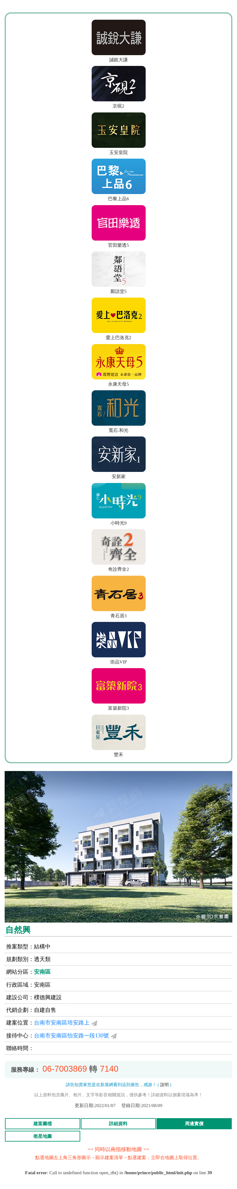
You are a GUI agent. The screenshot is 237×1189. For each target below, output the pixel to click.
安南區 (42, 972)
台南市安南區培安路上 (61, 1023)
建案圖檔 (42, 1123)
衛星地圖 (42, 1136)
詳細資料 (118, 1123)
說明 (164, 1084)
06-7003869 (65, 1068)
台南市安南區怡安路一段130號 (71, 1036)
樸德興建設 (48, 997)
